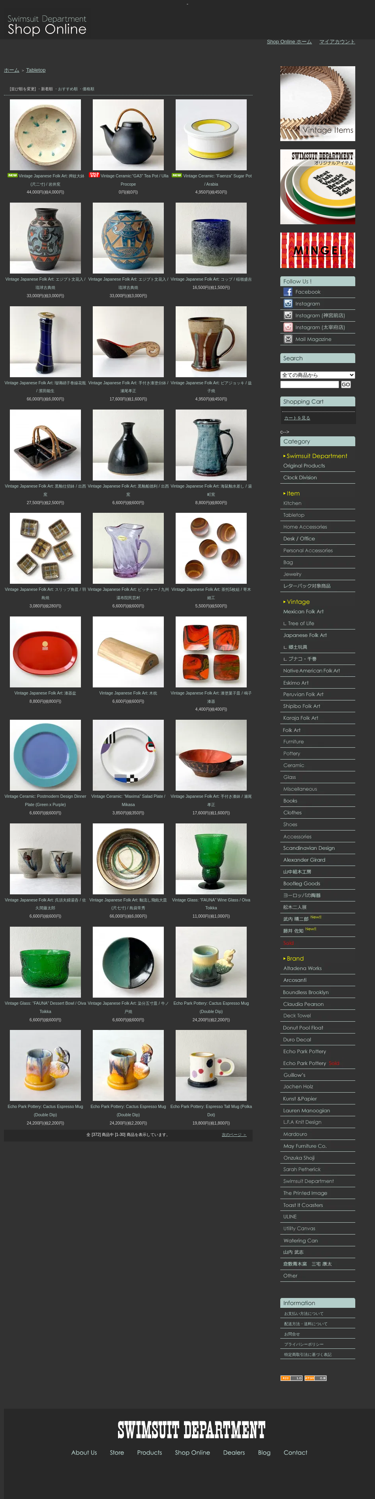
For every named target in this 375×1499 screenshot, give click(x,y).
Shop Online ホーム (289, 42)
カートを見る (297, 417)
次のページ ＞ (234, 1134)
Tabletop (35, 70)
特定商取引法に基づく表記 (308, 1354)
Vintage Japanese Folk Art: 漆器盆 (46, 693)
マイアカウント (337, 42)
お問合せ (292, 1334)
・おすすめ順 (66, 89)
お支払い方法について (304, 1313)
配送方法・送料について (306, 1324)
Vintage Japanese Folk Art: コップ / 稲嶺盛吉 (211, 279)
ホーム (11, 70)
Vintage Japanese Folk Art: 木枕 (128, 693)
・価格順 (86, 89)
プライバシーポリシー (304, 1344)
